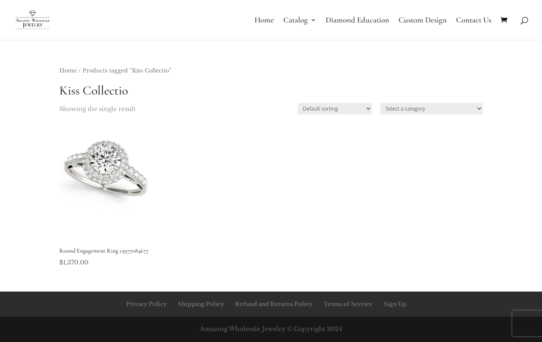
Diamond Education (357, 21)
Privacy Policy (146, 304)
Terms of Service (348, 304)
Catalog (295, 21)
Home (264, 21)
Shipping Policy (201, 304)
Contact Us (473, 21)
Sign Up (395, 304)
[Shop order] (335, 108)
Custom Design (422, 21)
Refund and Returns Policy (273, 304)
